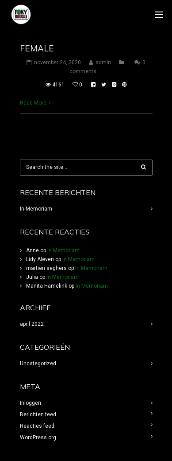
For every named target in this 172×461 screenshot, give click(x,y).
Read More (33, 103)
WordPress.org (38, 437)
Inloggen (30, 403)
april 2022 (32, 324)
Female (37, 48)
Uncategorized (38, 363)
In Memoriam (36, 209)
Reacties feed (37, 426)
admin (103, 62)
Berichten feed (38, 414)
